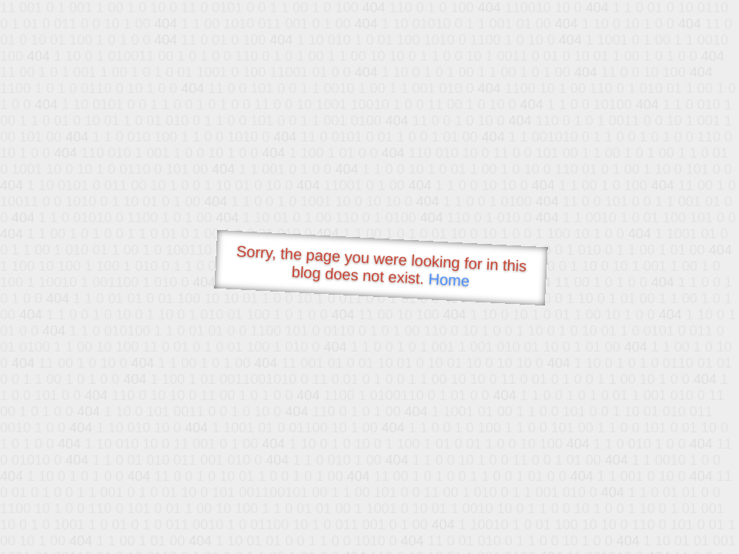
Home (449, 279)
